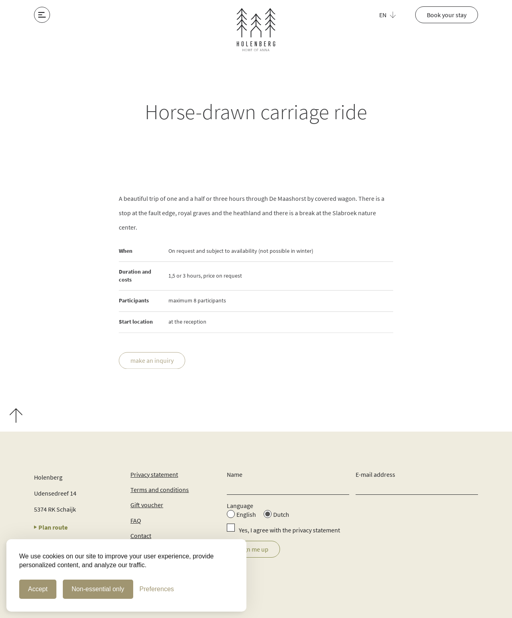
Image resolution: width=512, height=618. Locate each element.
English (246, 514)
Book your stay (446, 15)
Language (240, 506)
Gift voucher (146, 505)
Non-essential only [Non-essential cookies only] (98, 589)
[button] (392, 15)
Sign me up (253, 549)
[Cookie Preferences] (157, 589)
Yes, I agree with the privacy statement (289, 530)
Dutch (281, 514)
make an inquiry (152, 361)
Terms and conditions (159, 490)
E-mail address (375, 474)
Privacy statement (154, 474)
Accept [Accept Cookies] (38, 589)
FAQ (135, 520)
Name (234, 474)
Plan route (51, 527)
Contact (140, 536)
